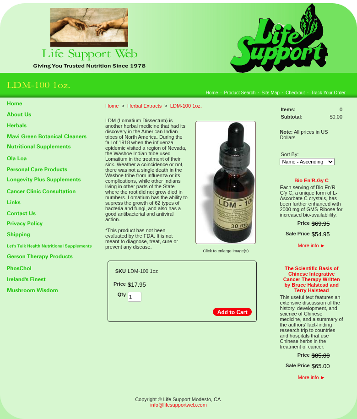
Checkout (295, 92)
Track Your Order (328, 92)
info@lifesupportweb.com (178, 405)
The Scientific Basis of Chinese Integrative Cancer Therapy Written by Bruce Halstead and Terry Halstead (311, 279)
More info (311, 245)
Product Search (239, 92)
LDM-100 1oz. (186, 106)
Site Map (270, 92)
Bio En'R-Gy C (311, 180)
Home (212, 92)
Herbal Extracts (144, 106)
